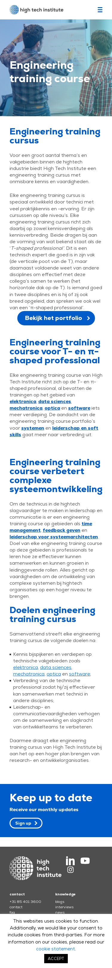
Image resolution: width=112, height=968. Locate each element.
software (79, 674)
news (60, 912)
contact (16, 907)
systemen (32, 428)
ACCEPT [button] (56, 958)
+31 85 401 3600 (25, 901)
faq (12, 912)
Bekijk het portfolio (53, 318)
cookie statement (55, 949)
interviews (64, 907)
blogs (59, 901)
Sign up (23, 823)
